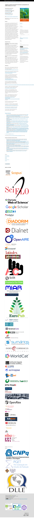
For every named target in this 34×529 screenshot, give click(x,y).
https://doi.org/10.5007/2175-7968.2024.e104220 (12, 16)
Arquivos (8, 2)
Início (5, 2)
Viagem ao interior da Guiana (11, 117)
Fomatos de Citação (22, 34)
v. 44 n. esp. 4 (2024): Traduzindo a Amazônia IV (15, 2)
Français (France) (7, 159)
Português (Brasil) (7, 156)
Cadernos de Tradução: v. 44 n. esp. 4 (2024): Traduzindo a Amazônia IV (17, 115)
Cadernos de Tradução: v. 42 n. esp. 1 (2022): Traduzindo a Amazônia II (17, 145)
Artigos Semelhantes (8, 113)
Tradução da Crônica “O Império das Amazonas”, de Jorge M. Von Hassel (15, 139)
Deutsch (6, 158)
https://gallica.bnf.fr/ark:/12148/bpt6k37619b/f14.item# (11, 69)
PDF (21, 23)
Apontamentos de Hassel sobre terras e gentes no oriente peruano (16, 148)
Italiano (6, 160)
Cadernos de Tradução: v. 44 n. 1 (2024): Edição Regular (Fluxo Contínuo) (17, 129)
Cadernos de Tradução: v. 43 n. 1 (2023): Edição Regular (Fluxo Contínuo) (20, 128)
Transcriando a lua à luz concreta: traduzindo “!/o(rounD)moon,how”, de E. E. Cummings (16, 124)
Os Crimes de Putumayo (23, 144)
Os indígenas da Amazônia (12, 150)
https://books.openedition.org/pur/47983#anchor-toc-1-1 (11, 105)
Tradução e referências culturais (16, 118)
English (6, 157)
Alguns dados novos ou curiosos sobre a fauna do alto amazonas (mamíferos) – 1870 (17, 115)
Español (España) (7, 155)
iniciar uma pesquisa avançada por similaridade (15, 135)
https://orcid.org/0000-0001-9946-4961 (8, 12)
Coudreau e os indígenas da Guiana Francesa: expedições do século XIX (17, 143)
